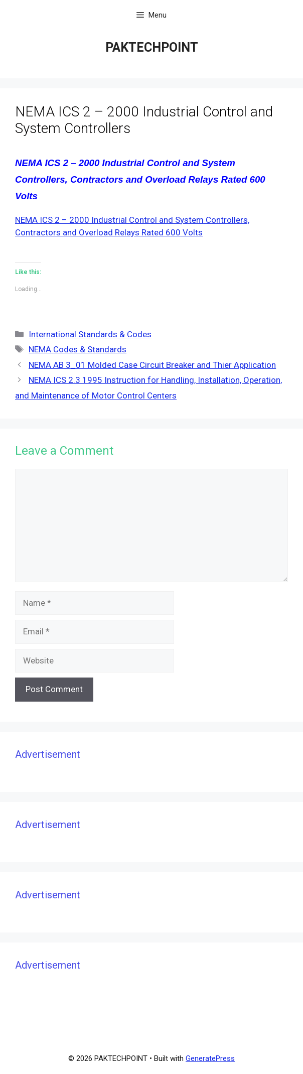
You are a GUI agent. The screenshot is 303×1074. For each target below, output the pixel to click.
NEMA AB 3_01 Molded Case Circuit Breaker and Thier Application (152, 365)
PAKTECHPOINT (151, 47)
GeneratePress (210, 1058)
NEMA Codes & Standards (77, 349)
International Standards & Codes (90, 334)
